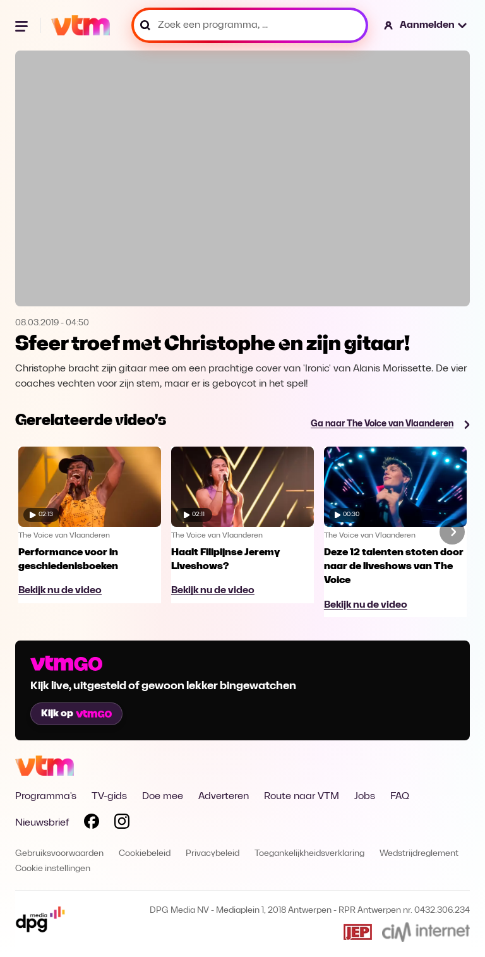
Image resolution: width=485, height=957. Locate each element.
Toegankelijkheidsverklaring (309, 853)
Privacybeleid (212, 853)
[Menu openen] (22, 25)
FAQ (399, 796)
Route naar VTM (301, 796)
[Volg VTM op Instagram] (121, 824)
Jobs (364, 796)
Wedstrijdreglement (419, 853)
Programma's (45, 796)
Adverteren (223, 796)
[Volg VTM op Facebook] (91, 824)
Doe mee (162, 796)
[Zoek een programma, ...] (250, 25)
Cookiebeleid (145, 853)
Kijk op (76, 714)
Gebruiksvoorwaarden (59, 853)
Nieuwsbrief (42, 823)
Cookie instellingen (52, 869)
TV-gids (109, 796)
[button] (426, 25)
